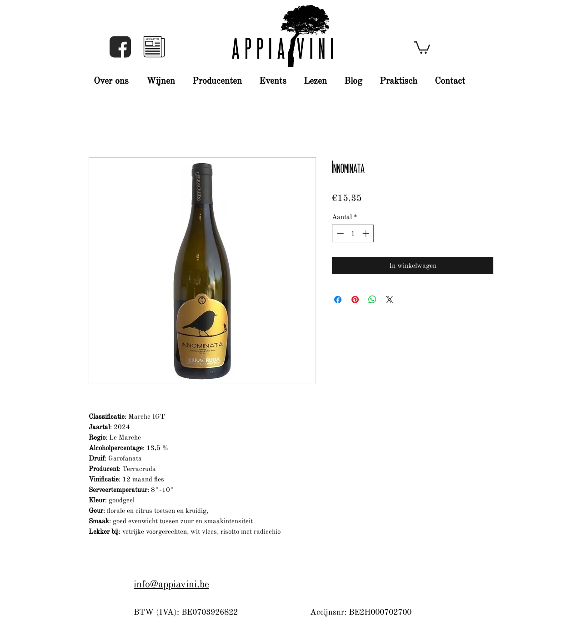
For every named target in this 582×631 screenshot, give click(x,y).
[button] (154, 46)
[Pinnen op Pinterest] (355, 299)
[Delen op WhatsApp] (372, 299)
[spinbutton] (353, 233)
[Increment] (367, 233)
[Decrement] (339, 233)
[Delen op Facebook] (337, 299)
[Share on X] (389, 299)
